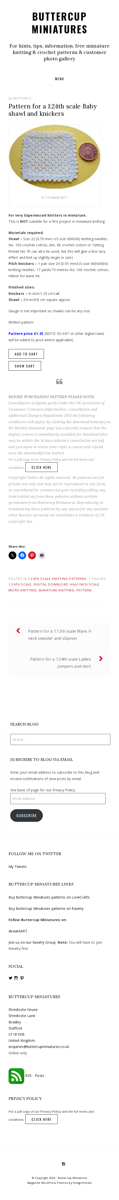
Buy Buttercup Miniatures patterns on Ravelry (46, 908)
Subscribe (26, 815)
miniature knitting (57, 590)
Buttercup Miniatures (60, 22)
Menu (59, 78)
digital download (51, 584)
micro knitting (23, 590)
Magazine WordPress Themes (47, 1183)
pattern (84, 590)
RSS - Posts (26, 1075)
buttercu (23, 98)
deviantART (18, 931)
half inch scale (84, 584)
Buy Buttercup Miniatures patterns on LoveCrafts (49, 897)
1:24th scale (20, 584)
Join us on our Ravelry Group (32, 942)
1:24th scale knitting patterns (57, 578)
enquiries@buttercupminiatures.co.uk (39, 1046)
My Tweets (18, 866)
